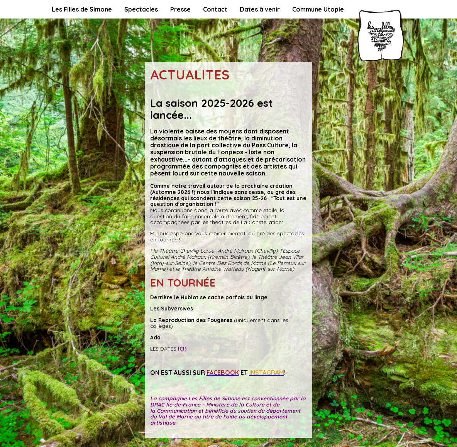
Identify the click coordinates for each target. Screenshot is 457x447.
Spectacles (141, 9)
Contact (215, 9)
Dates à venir (260, 9)
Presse (180, 9)
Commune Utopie (318, 9)
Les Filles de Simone (82, 9)
